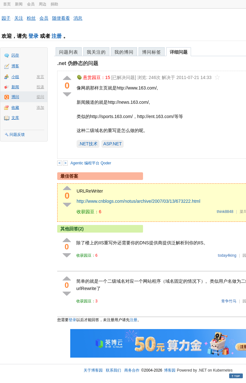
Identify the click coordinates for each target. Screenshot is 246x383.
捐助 (54, 4)
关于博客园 (93, 370)
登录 (33, 36)
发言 (40, 77)
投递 (40, 87)
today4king (227, 255)
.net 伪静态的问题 (77, 63)
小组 (15, 77)
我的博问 (123, 52)
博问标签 (151, 52)
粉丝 (31, 18)
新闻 (19, 4)
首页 (7, 4)
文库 (15, 118)
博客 (15, 66)
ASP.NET (112, 143)
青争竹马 (228, 301)
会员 (31, 4)
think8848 (225, 211)
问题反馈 (17, 134)
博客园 (169, 370)
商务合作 (132, 370)
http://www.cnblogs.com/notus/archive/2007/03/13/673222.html (138, 201)
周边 (42, 4)
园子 (6, 18)
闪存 (15, 55)
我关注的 (96, 52)
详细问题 (179, 52)
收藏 (15, 107)
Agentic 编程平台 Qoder (91, 163)
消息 (77, 18)
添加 (40, 107)
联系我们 (113, 370)
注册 (56, 36)
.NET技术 (88, 143)
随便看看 (61, 18)
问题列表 (68, 52)
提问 (40, 97)
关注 (18, 18)
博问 (15, 97)
